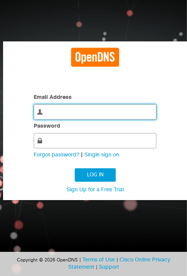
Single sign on (101, 155)
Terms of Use (99, 260)
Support (109, 267)
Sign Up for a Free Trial (95, 189)
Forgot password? (57, 155)
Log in (95, 174)
